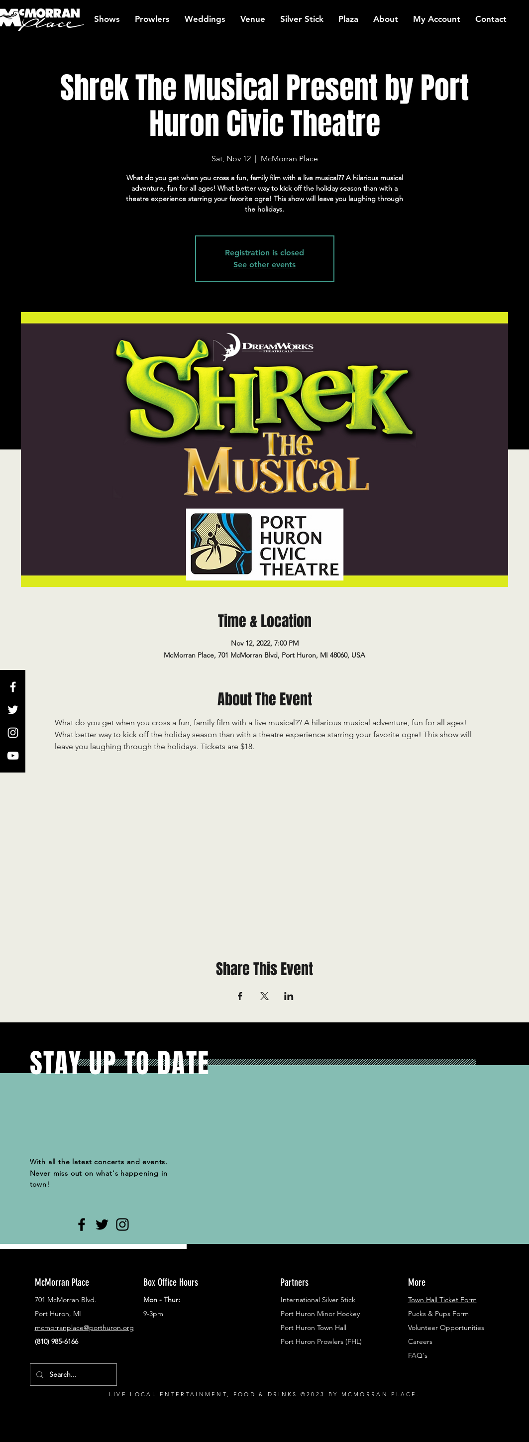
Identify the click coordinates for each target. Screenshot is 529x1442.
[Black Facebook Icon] (81, 1224)
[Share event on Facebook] (240, 996)
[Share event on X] (264, 996)
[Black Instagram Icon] (122, 1224)
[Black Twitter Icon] (102, 1224)
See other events (264, 264)
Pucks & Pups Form (438, 1313)
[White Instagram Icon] (13, 733)
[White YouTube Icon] (13, 756)
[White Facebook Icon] (13, 687)
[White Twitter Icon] (13, 710)
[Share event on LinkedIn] (289, 996)
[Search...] (72, 1374)
